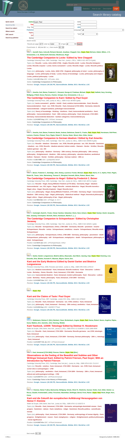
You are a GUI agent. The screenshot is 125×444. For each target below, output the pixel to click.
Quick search (10, 21)
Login (116, 9)
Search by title (10, 25)
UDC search (9, 34)
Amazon (43, 84)
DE (51, 84)
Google (36, 84)
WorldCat (81, 84)
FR (54, 84)
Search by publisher (12, 37)
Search (77, 9)
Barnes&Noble (61, 84)
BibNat (70, 84)
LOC (88, 84)
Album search (10, 31)
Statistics (86, 9)
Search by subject (11, 28)
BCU (76, 84)
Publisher (30, 30)
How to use (96, 9)
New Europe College (26, 12)
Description (107, 9)
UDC (79, 27)
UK (48, 84)
